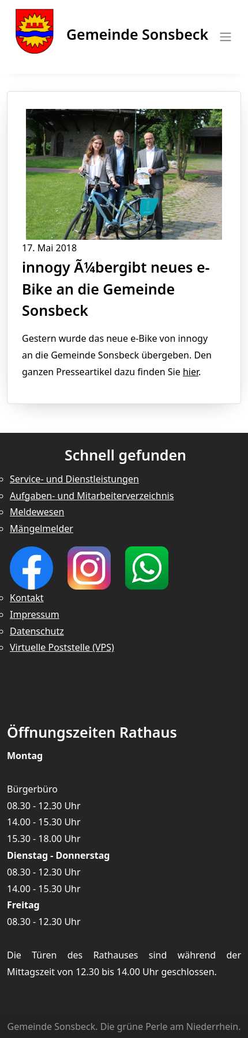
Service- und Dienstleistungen (74, 479)
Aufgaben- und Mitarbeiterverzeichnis (92, 495)
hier (190, 371)
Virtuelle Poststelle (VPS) (62, 647)
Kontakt (27, 597)
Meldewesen (37, 511)
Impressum (34, 614)
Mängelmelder (41, 528)
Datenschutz (37, 631)
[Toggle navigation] (222, 37)
